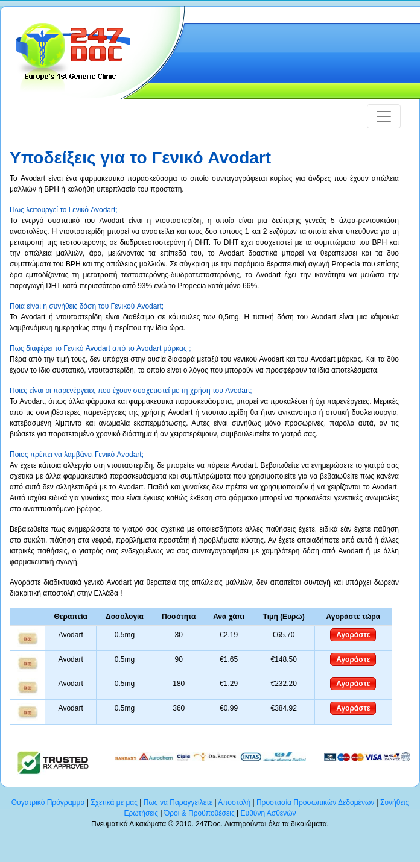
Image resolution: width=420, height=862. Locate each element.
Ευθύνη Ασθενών (268, 813)
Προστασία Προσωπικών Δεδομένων (315, 802)
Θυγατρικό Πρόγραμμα (48, 802)
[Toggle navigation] (384, 116)
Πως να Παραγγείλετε (178, 802)
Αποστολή (234, 802)
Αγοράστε (353, 635)
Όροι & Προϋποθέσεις (199, 813)
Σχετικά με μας (114, 802)
